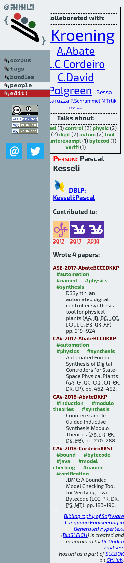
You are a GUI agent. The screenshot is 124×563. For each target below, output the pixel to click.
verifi (72, 147)
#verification (72, 473)
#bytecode (96, 454)
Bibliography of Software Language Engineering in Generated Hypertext (94, 522)
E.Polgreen (65, 90)
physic (101, 128)
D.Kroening (75, 34)
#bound (66, 454)
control (74, 128)
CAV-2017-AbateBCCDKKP (84, 338)
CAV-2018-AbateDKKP (80, 396)
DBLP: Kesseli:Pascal (74, 193)
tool (110, 134)
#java (63, 461)
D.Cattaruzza (52, 100)
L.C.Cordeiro (76, 63)
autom (87, 134)
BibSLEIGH (75, 535)
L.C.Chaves (75, 108)
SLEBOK (114, 553)
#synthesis (70, 286)
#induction (70, 403)
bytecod (99, 140)
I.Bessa (102, 92)
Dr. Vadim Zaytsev (113, 544)
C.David (76, 77)
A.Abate (76, 50)
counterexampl (62, 140)
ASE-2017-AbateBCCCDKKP (86, 267)
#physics (96, 280)
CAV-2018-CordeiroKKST (83, 448)
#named (66, 280)
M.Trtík (108, 101)
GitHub (115, 560)
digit (64, 134)
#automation (72, 274)
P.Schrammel (85, 101)
